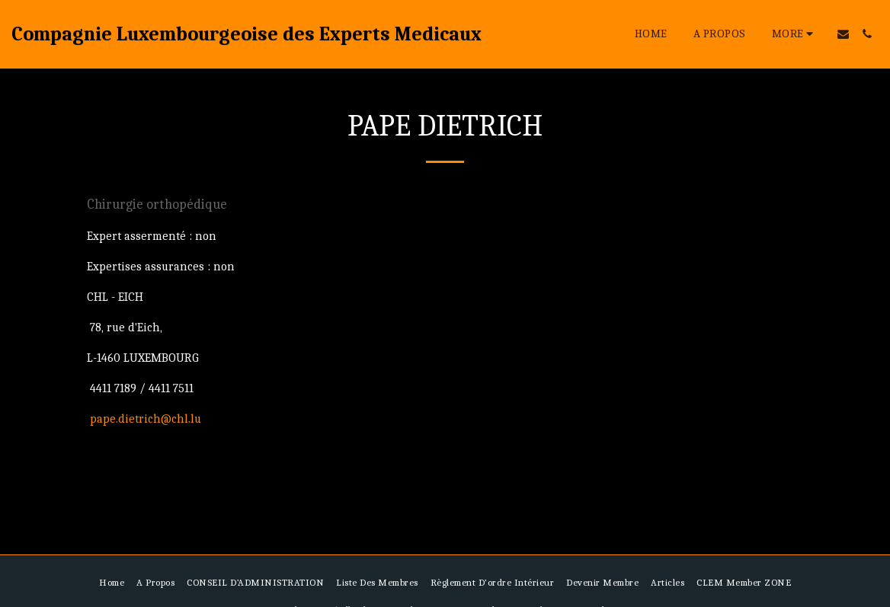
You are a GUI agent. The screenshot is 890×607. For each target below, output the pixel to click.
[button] (843, 34)
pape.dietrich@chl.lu (145, 419)
